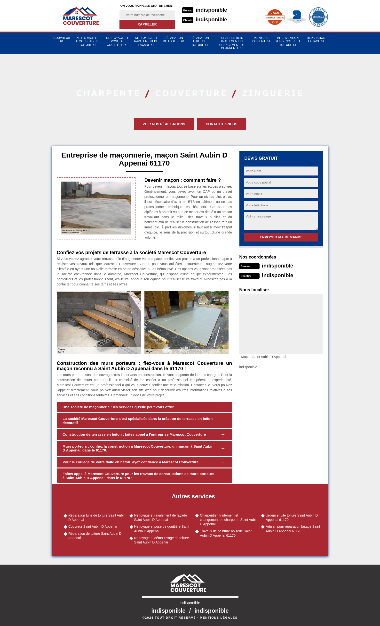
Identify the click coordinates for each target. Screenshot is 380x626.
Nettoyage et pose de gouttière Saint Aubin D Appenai (161, 529)
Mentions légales (219, 617)
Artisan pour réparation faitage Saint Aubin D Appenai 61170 (293, 529)
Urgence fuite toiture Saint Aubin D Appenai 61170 (292, 517)
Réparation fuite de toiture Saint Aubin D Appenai (97, 517)
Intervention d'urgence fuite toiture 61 (288, 41)
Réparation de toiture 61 (173, 39)
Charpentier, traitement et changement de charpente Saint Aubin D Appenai (228, 519)
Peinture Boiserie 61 (261, 39)
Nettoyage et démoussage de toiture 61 (87, 41)
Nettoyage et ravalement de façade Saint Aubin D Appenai (160, 517)
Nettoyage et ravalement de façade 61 (146, 41)
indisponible (211, 10)
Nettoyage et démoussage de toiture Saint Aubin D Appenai (161, 540)
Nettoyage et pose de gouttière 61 (117, 41)
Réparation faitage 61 (316, 39)
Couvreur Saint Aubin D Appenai (92, 526)
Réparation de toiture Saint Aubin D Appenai (94, 536)
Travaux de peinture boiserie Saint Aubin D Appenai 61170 (226, 533)
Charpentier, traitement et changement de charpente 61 (232, 43)
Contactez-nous (221, 124)
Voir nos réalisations (164, 124)
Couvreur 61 (62, 39)
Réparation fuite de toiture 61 (199, 41)
